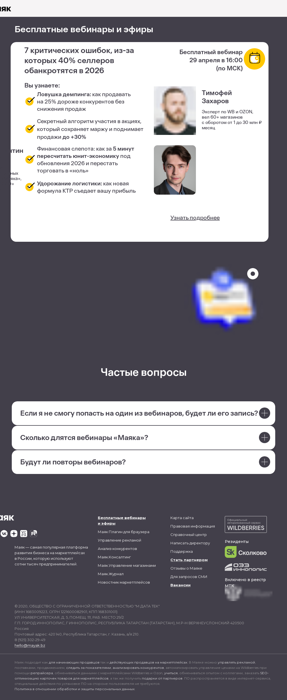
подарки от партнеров (162, 678)
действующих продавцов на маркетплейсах (148, 662)
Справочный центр (188, 534)
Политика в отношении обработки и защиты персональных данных (75, 689)
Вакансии (180, 585)
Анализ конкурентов (117, 548)
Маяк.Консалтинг (114, 557)
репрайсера (42, 673)
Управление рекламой (119, 540)
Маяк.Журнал (111, 574)
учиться (171, 673)
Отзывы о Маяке (186, 568)
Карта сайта (182, 517)
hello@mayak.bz (30, 645)
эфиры (108, 523)
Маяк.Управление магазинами (127, 565)
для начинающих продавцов (74, 662)
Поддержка (181, 551)
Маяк (103, 531)
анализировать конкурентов (138, 668)
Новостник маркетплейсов (124, 582)
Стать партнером (189, 560)
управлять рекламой (236, 662)
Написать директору (190, 543)
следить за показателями (88, 668)
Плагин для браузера (129, 531)
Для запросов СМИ (188, 576)
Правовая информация (192, 526)
